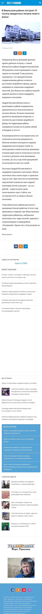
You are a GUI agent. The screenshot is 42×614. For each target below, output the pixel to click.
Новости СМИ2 (21, 263)
